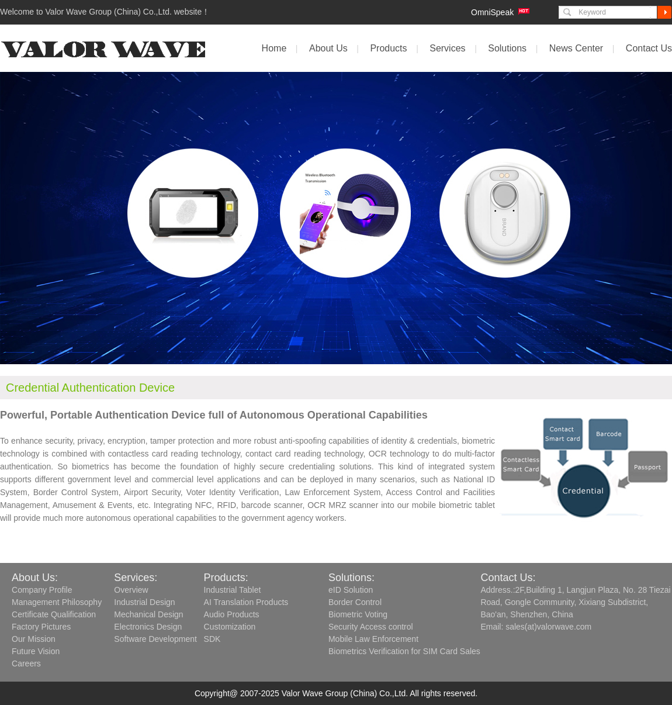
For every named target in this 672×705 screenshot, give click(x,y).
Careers (26, 663)
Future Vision (36, 651)
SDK (212, 639)
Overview (131, 590)
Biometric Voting (357, 614)
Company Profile (42, 590)
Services (447, 48)
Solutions (507, 48)
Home (274, 48)
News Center (576, 48)
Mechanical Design (148, 614)
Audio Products (231, 614)
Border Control (355, 602)
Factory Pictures (41, 626)
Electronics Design (148, 626)
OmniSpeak (492, 12)
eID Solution (350, 590)
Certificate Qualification (54, 614)
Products (388, 48)
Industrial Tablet (232, 590)
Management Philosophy (57, 602)
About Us (328, 48)
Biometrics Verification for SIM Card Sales (404, 651)
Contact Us (649, 48)
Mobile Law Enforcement (373, 639)
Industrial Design (144, 602)
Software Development (155, 639)
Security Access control (370, 626)
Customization (230, 626)
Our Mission (34, 639)
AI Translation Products (246, 602)
